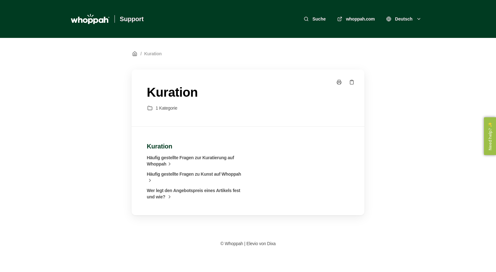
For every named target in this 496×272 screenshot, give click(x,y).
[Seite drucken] (339, 82)
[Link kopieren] (352, 82)
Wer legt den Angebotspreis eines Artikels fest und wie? (193, 194)
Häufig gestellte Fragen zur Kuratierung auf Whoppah (190, 161)
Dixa (271, 243)
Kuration (153, 53)
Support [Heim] (132, 18)
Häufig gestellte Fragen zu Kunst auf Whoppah (194, 178)
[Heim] (90, 19)
